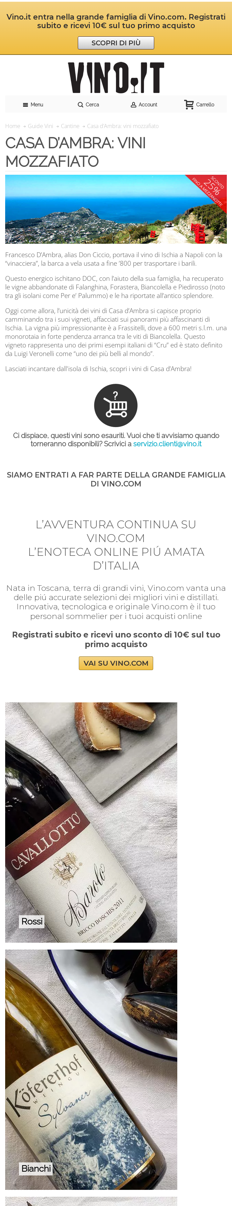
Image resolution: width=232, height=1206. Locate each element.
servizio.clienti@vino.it (167, 444)
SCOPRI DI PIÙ (116, 43)
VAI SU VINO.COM (116, 663)
